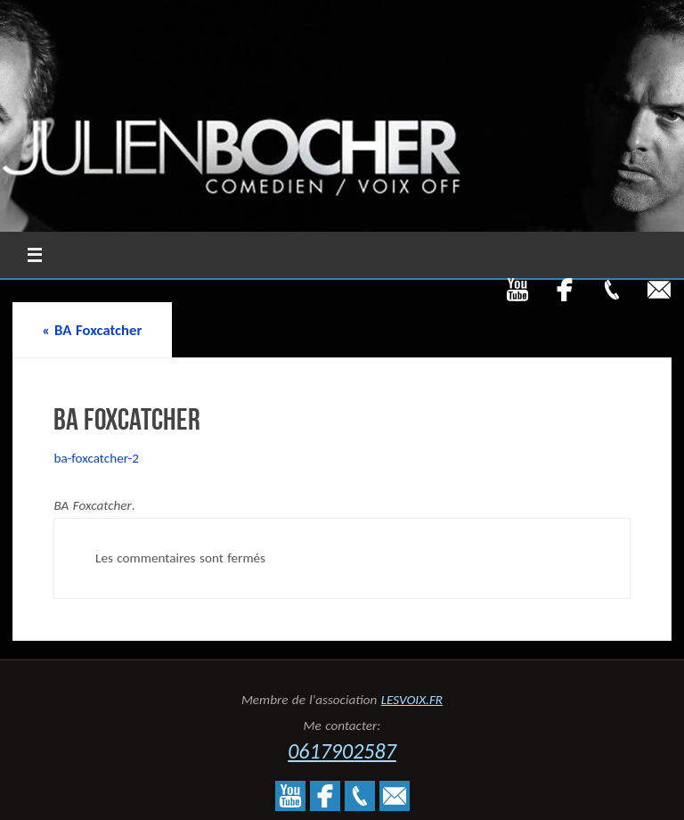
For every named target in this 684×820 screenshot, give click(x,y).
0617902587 (342, 751)
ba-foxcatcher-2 (96, 458)
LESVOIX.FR (412, 700)
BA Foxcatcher (92, 330)
